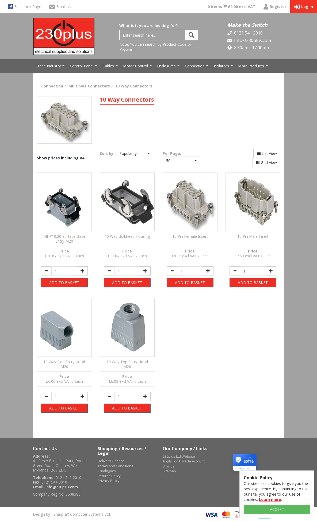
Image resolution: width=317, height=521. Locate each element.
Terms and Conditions (115, 465)
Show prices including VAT (62, 157)
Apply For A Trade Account (184, 461)
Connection (197, 67)
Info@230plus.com (252, 40)
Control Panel (84, 67)
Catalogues (107, 470)
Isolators (224, 67)
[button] (134, 153)
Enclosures (169, 67)
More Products (253, 67)
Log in (303, 7)
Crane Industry (51, 67)
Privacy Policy (109, 480)
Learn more (270, 499)
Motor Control (138, 67)
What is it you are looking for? (148, 25)
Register (274, 7)
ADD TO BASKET (64, 282)
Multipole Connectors (89, 86)
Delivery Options (111, 460)
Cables (110, 67)
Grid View (266, 162)
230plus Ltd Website (179, 456)
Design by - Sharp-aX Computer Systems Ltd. (72, 514)
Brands (168, 466)
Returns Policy (109, 475)
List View (267, 153)
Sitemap (169, 471)
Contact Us (45, 448)
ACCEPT (277, 509)
